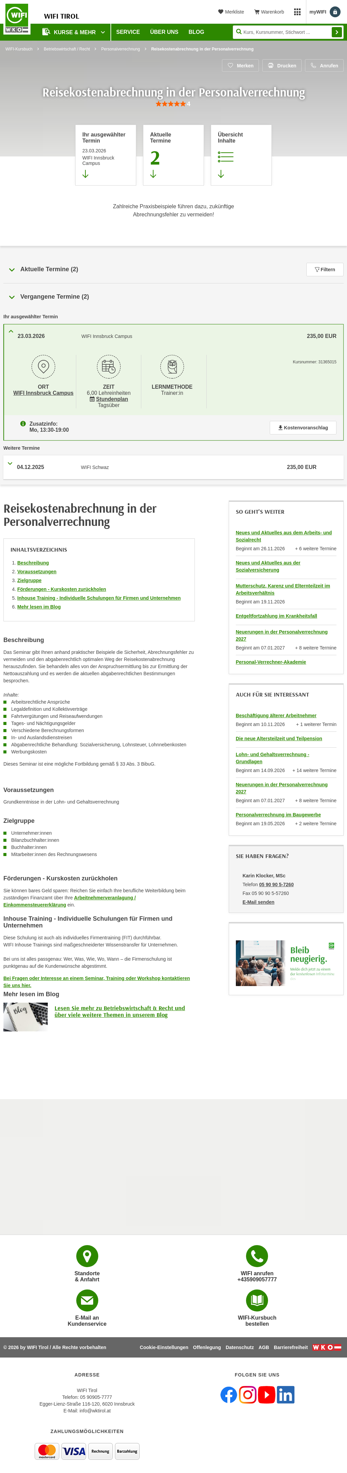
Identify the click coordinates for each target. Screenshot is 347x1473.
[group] (173, 104)
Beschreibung (33, 560)
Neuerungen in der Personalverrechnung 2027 (282, 632)
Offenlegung (207, 1346)
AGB (264, 1346)
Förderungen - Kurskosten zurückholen (61, 586)
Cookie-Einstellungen (164, 1346)
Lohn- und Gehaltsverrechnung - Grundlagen (272, 755)
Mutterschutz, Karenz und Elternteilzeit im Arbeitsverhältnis (283, 586)
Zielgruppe (29, 577)
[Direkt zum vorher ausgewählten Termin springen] (105, 155)
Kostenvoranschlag (303, 425)
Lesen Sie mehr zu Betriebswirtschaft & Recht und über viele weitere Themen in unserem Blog (120, 1008)
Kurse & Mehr (69, 31)
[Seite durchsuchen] (288, 32)
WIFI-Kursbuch (19, 49)
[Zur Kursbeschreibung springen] (241, 155)
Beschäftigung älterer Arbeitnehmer (276, 713)
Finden (337, 32)
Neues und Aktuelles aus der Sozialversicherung (268, 563)
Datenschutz (240, 1346)
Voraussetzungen (37, 569)
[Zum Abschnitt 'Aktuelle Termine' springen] (173, 155)
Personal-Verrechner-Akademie (271, 659)
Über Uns (164, 32)
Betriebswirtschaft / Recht (67, 49)
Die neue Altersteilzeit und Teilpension (279, 736)
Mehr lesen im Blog (39, 604)
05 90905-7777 (96, 1396)
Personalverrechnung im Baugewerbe (278, 812)
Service (128, 32)
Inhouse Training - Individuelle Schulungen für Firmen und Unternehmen (99, 595)
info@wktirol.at (95, 1410)
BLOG (196, 32)
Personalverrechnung (120, 49)
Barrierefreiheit (291, 1346)
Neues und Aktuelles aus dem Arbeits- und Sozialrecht (284, 533)
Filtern (325, 269)
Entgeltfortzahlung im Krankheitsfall (276, 613)
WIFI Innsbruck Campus (43, 392)
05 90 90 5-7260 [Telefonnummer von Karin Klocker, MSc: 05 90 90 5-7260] (276, 881)
